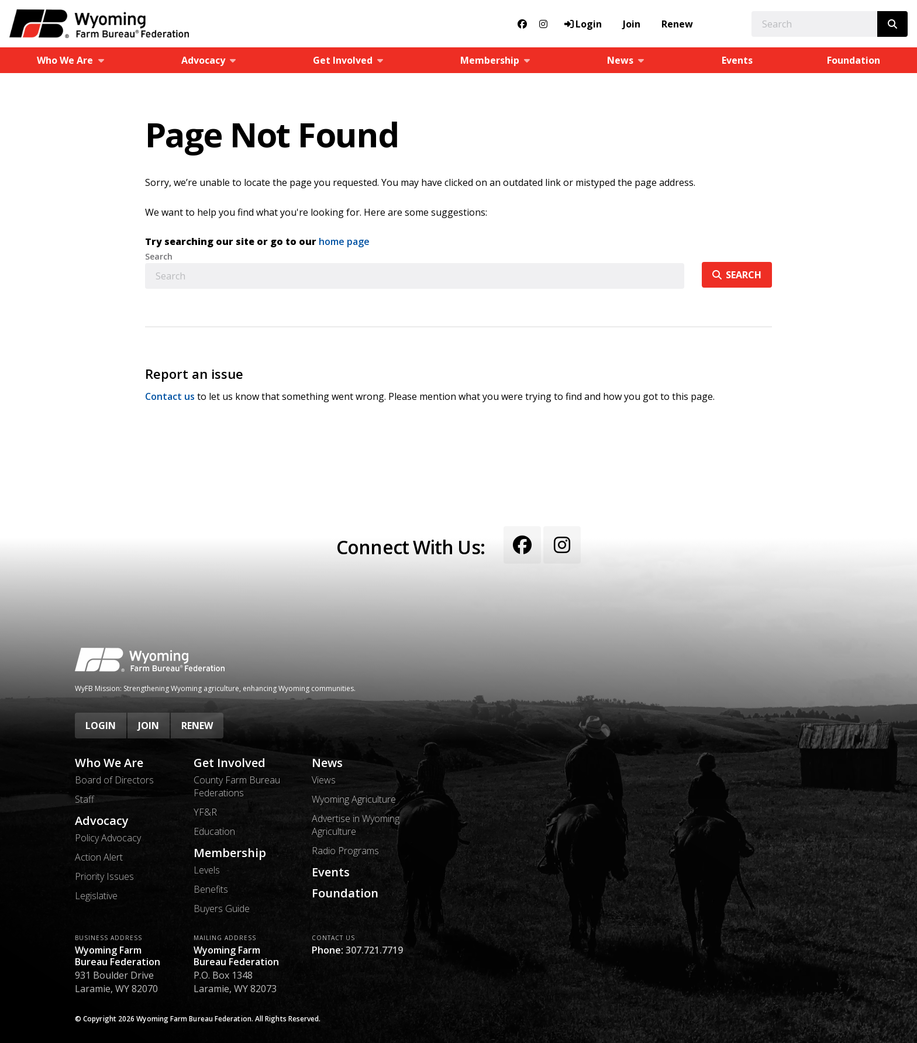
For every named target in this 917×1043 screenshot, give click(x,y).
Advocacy (102, 821)
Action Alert (99, 857)
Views (324, 779)
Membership (230, 853)
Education (214, 831)
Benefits (211, 889)
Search (159, 257)
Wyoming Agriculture (354, 799)
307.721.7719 (374, 950)
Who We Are (109, 763)
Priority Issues (104, 876)
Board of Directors (114, 779)
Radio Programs (345, 850)
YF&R (205, 812)
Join (631, 24)
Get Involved (230, 763)
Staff (84, 799)
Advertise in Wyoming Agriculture (355, 825)
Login (100, 725)
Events (737, 60)
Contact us (170, 396)
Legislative (96, 895)
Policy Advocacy (108, 837)
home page (344, 241)
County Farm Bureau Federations (237, 786)
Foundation (345, 893)
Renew (677, 24)
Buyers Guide (222, 908)
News (327, 763)
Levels (207, 870)
